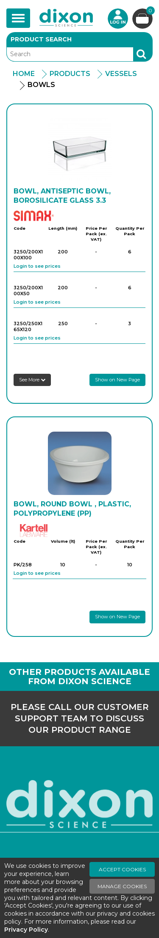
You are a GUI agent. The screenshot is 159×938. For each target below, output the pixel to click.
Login (118, 18)
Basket (149, 11)
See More (32, 380)
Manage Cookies (122, 886)
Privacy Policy (26, 929)
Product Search (41, 39)
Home (24, 74)
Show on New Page (117, 380)
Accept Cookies (122, 869)
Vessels (121, 74)
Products (70, 74)
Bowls (41, 85)
